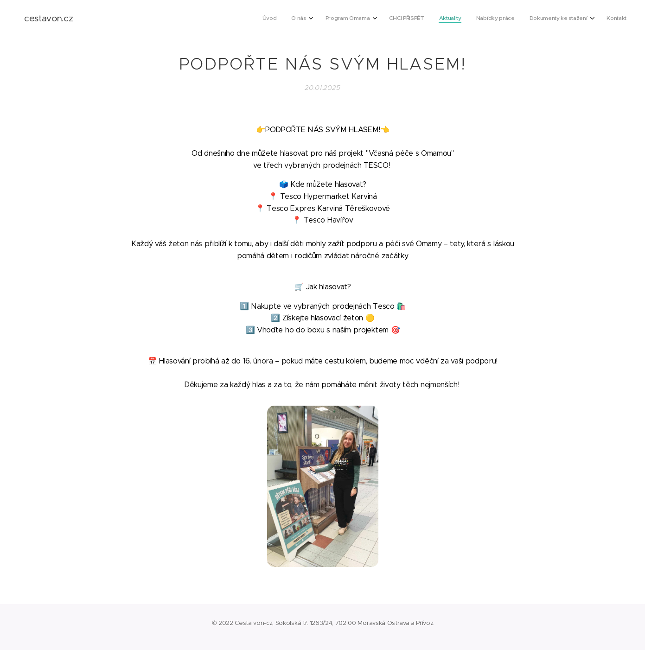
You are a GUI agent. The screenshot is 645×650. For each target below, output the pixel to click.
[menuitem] (511, 19)
